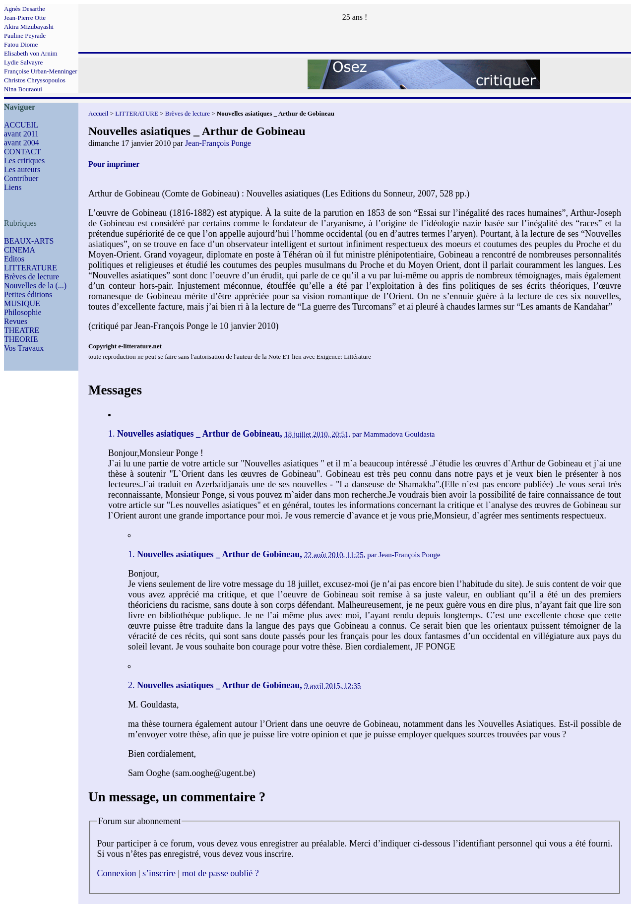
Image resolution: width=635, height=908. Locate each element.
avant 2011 (21, 134)
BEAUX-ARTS (29, 241)
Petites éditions (28, 294)
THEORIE (21, 339)
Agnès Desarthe (24, 8)
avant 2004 (21, 142)
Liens (13, 187)
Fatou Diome (21, 44)
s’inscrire (159, 873)
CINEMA (19, 250)
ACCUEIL (21, 125)
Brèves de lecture (31, 276)
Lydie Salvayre (23, 62)
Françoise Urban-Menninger (40, 71)
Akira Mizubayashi (29, 26)
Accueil (98, 113)
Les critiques (24, 160)
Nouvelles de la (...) (35, 285)
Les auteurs (22, 169)
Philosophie (23, 312)
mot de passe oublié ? (220, 873)
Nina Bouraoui (23, 89)
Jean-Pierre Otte (25, 17)
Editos (14, 259)
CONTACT (22, 151)
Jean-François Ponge (218, 143)
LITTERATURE (30, 267)
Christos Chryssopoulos (34, 80)
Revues (15, 321)
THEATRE (21, 330)
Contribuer (21, 178)
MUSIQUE (22, 303)
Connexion (116, 873)
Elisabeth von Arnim (31, 53)
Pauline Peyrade (25, 35)
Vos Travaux (24, 348)
